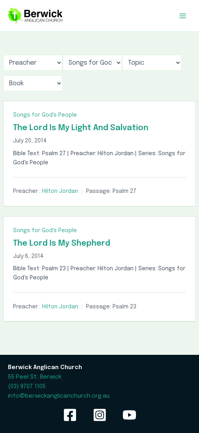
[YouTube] (129, 415)
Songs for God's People (45, 115)
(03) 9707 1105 (27, 386)
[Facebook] (70, 415)
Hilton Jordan (60, 191)
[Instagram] (100, 415)
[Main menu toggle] (182, 16)
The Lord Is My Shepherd (61, 243)
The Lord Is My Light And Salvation (80, 128)
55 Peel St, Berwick (34, 377)
